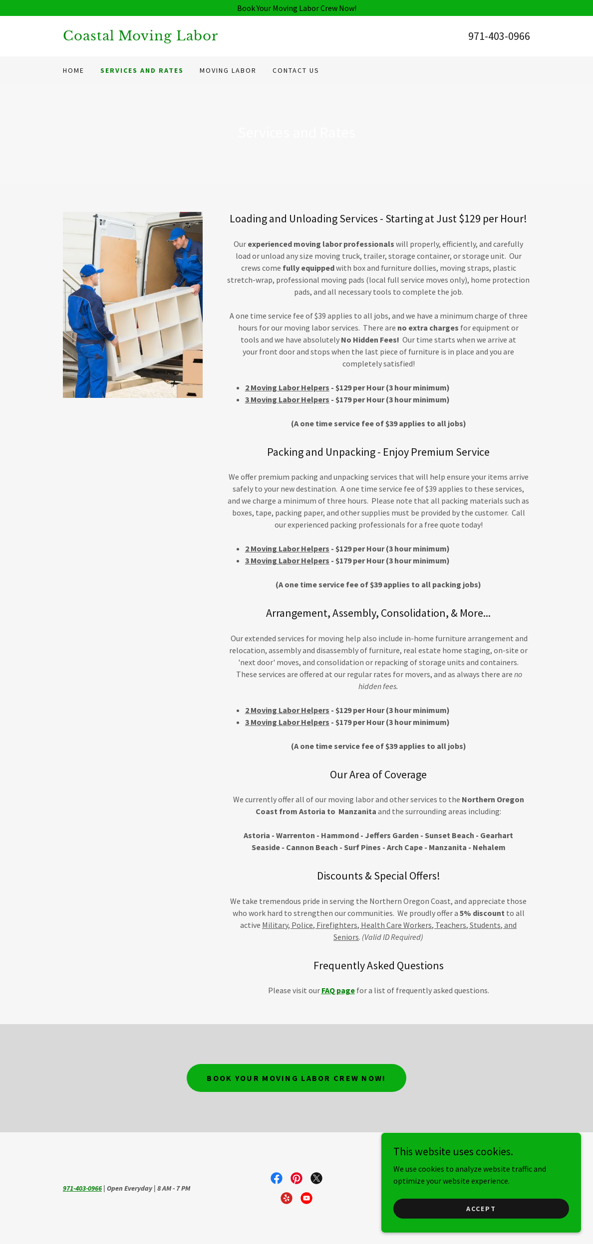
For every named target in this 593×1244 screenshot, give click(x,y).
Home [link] (73, 70)
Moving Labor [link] (228, 70)
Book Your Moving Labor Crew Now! (296, 1078)
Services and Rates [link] (142, 70)
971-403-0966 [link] (499, 36)
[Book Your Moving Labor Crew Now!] (296, 8)
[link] (179, 37)
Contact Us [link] (296, 70)
